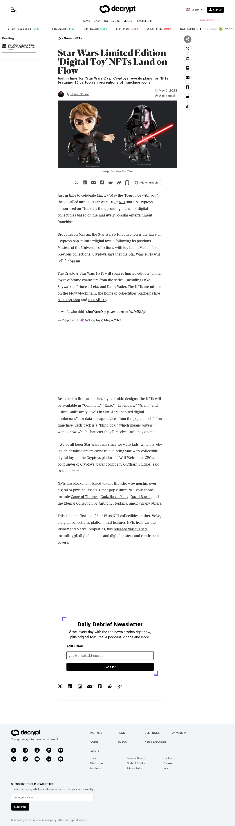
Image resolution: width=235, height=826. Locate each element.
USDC (150, 28)
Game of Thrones (85, 496)
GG (106, 21)
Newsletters (144, 21)
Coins (94, 741)
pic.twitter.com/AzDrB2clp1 (126, 312)
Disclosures (96, 763)
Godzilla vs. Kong (115, 496)
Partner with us (211, 20)
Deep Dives (152, 732)
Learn (97, 21)
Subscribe (20, 807)
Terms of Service (136, 758)
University (179, 732)
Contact (168, 758)
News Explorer (155, 741)
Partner (96, 732)
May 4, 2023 (112, 320)
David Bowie (141, 496)
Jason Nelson (79, 94)
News (86, 21)
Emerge (115, 21)
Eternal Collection (78, 503)
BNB (85, 28)
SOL (182, 28)
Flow (73, 293)
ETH (50, 28)
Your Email (74, 646)
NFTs (62, 483)
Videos (128, 21)
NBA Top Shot (69, 299)
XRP (118, 28)
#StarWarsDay (95, 312)
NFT (122, 202)
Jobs (166, 768)
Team (93, 758)
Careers (167, 763)
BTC (13, 28)
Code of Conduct (136, 763)
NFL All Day (97, 299)
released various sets (130, 529)
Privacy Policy (134, 768)
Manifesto (95, 768)
